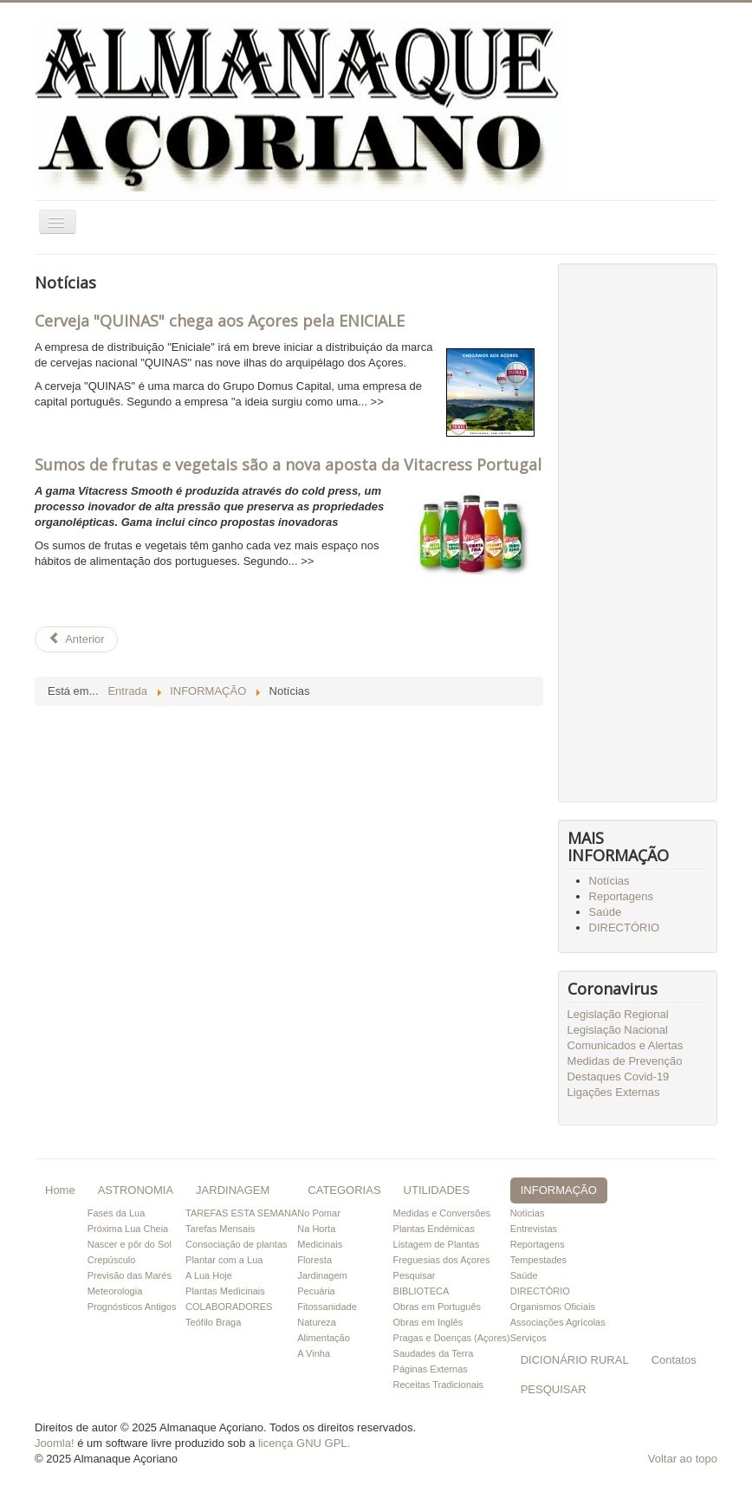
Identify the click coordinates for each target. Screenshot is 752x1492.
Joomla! (55, 1443)
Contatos (674, 1359)
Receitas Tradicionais (438, 1384)
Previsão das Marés (130, 1275)
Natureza (316, 1322)
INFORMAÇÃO (559, 1190)
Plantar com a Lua (224, 1260)
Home (60, 1190)
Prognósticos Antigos (132, 1306)
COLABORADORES (228, 1306)
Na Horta (316, 1228)
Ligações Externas (613, 1092)
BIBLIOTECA (421, 1291)
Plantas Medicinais (225, 1291)
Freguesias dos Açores (441, 1260)
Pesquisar (414, 1275)
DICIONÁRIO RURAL (575, 1359)
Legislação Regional (618, 1014)
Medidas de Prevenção (625, 1060)
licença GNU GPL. (304, 1443)
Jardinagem (322, 1275)
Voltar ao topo (682, 1458)
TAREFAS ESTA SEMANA (241, 1213)
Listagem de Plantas (436, 1244)
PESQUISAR (554, 1389)
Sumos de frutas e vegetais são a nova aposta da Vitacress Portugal (288, 464)
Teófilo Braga (213, 1322)
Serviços (528, 1338)
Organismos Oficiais (552, 1306)
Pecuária (315, 1291)
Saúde (605, 911)
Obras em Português (437, 1306)
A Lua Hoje (208, 1275)
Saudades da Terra (433, 1353)
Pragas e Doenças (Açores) (451, 1338)
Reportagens (621, 896)
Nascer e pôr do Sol (130, 1244)
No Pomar (318, 1213)
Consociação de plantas (236, 1244)
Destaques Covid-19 (618, 1076)
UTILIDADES (437, 1190)
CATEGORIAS (344, 1190)
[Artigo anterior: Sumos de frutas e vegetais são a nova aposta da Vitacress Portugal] (76, 639)
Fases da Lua (117, 1213)
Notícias (609, 880)
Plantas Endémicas (434, 1228)
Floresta (314, 1260)
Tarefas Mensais (220, 1228)
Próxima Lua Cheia (128, 1228)
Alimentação (323, 1338)
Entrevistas (533, 1228)
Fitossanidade (327, 1306)
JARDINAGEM (232, 1190)
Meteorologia (115, 1291)
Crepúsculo (112, 1260)
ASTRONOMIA (135, 1190)
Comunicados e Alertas (625, 1045)
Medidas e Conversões (442, 1213)
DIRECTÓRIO (624, 927)
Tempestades (538, 1260)
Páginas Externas (430, 1369)
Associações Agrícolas (558, 1322)
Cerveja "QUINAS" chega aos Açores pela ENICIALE (220, 320)
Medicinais (319, 1244)
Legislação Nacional (617, 1029)
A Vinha (313, 1353)
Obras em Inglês (428, 1322)
